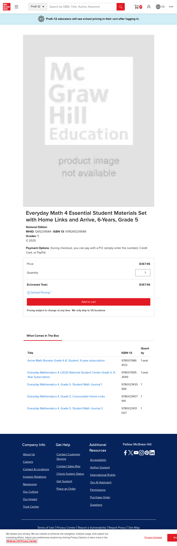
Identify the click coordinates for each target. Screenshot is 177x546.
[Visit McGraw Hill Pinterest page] (146, 452)
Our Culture (30, 491)
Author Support (100, 467)
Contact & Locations (36, 469)
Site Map (134, 527)
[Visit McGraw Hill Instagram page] (141, 452)
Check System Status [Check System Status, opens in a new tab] (70, 473)
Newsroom (30, 484)
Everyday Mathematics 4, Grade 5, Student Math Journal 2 (65, 408)
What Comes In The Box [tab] (43, 335)
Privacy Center (66, 527)
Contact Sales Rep (68, 466)
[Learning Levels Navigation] (16, 7)
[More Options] (171, 6)
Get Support (64, 481)
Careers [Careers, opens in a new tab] (28, 461)
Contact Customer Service (68, 456)
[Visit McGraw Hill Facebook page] (125, 452)
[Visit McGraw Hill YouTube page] (136, 452)
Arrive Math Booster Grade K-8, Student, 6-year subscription (66, 360)
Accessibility (98, 460)
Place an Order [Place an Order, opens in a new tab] (66, 488)
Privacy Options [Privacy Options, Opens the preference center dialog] (153, 537)
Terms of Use (45, 527)
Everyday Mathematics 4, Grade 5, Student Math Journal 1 (64, 384)
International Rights (102, 474)
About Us (29, 454)
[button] (149, 6)
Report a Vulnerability (92, 527)
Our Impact (30, 499)
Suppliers (96, 504)
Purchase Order (100, 497)
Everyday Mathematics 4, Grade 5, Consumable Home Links (66, 396)
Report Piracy (117, 527)
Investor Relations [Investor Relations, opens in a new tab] (34, 476)
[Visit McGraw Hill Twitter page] (130, 452)
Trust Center (31, 506)
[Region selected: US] (160, 7)
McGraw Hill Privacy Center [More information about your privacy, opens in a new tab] (22, 541)
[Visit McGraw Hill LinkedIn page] (152, 452)
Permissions (98, 489)
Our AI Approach (101, 482)
